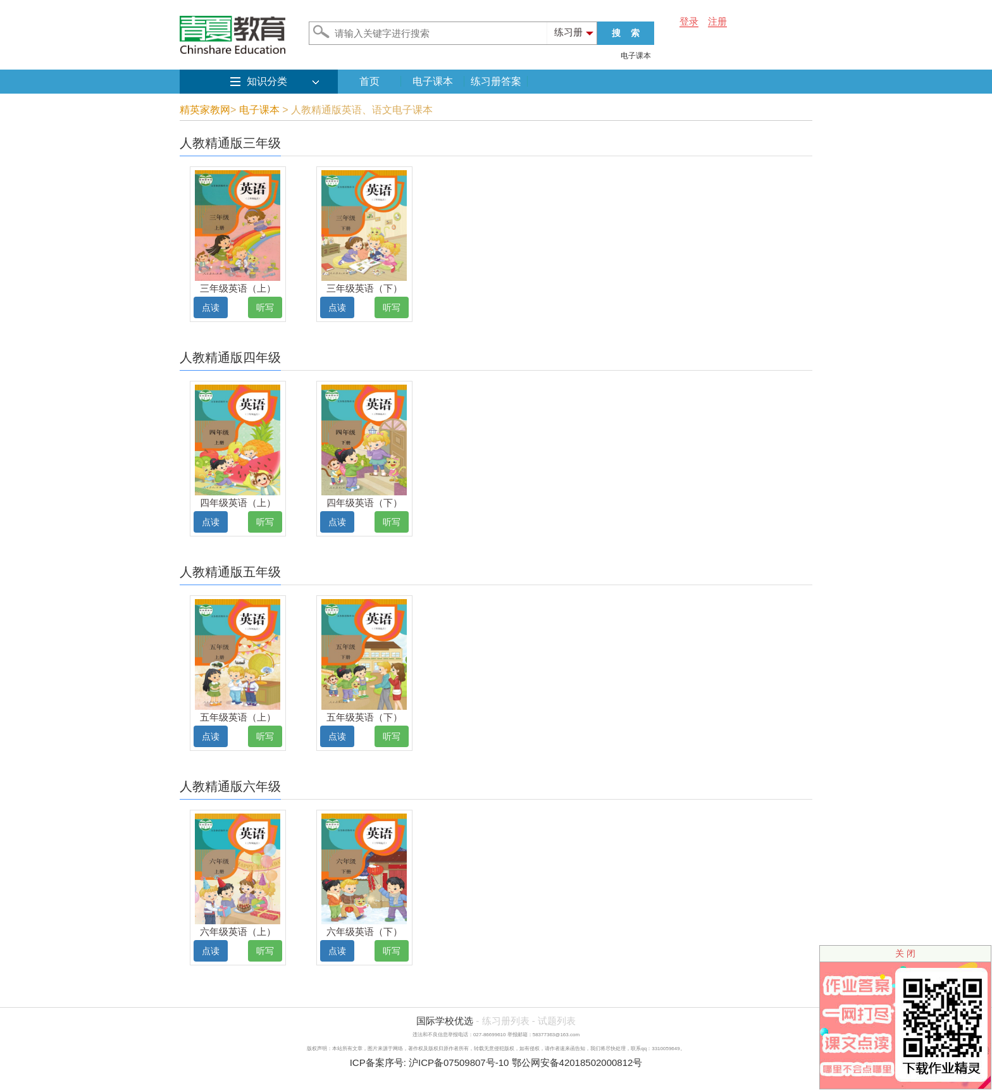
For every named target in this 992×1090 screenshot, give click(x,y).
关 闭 (905, 953)
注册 (717, 21)
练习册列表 (506, 1020)
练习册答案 (496, 81)
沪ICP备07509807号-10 (459, 1062)
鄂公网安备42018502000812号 (577, 1062)
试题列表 (557, 1020)
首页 (369, 81)
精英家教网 (205, 109)
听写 (265, 307)
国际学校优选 (444, 1020)
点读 (211, 307)
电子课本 (636, 55)
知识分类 (267, 81)
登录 (688, 21)
